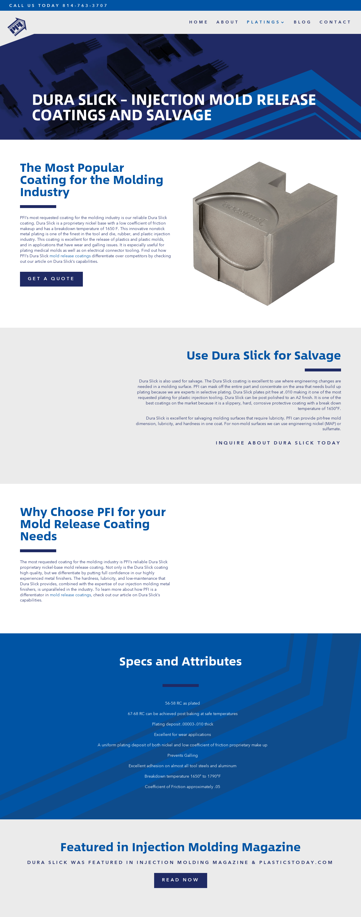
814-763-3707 (85, 6)
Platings (263, 22)
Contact (336, 22)
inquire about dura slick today (278, 443)
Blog (303, 22)
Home (199, 22)
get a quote (51, 279)
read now (180, 880)
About (227, 22)
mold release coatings (70, 595)
